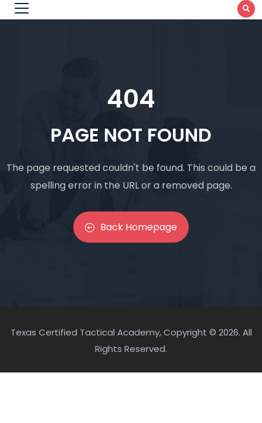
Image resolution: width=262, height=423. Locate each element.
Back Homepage (131, 227)
